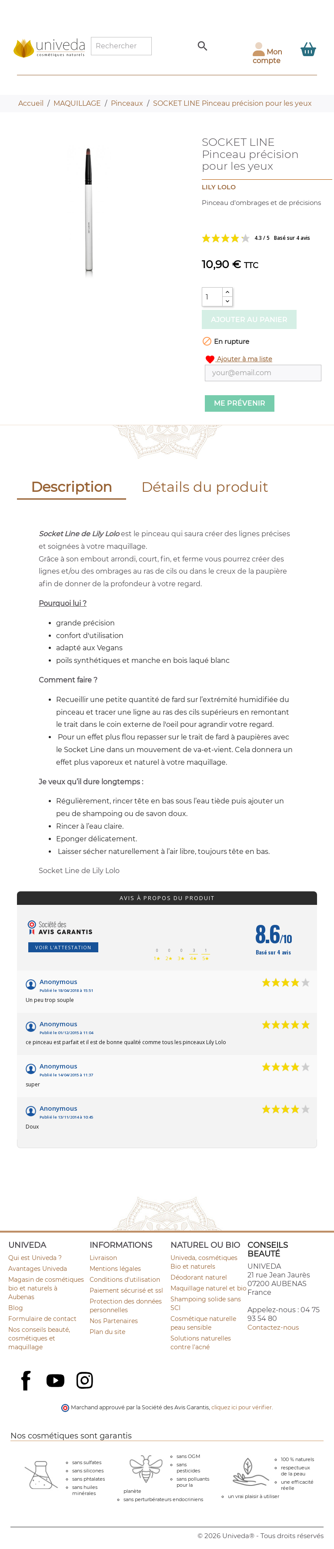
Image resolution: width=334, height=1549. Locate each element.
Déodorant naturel (198, 1277)
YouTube (56, 1381)
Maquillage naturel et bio (208, 1288)
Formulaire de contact (42, 1319)
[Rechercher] (121, 46)
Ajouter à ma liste (238, 359)
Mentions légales (115, 1269)
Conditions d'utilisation (125, 1280)
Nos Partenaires (114, 1321)
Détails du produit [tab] (204, 486)
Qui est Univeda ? (35, 1258)
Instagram (85, 1381)
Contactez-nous (273, 1327)
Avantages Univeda (37, 1269)
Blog (15, 1308)
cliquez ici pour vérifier (241, 1407)
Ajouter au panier (249, 320)
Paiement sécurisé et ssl (126, 1290)
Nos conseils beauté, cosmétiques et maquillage (39, 1338)
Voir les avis (261, 238)
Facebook (27, 1390)
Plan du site (107, 1332)
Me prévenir (239, 403)
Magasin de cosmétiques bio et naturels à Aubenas (46, 1288)
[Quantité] (212, 296)
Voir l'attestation (63, 947)
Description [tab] (71, 486)
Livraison (103, 1258)
